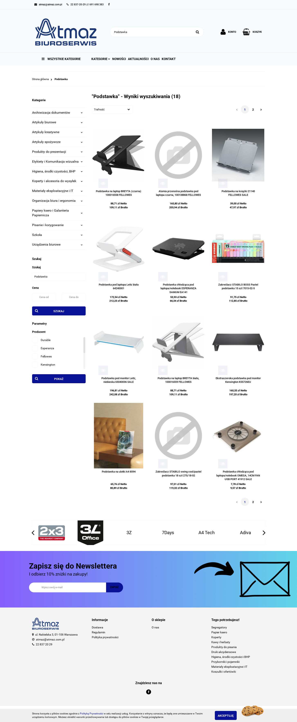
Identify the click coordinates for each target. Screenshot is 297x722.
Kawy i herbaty (220, 642)
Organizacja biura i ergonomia (57, 201)
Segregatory (219, 627)
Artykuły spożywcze (57, 142)
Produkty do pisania (224, 647)
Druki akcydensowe (223, 652)
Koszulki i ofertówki (223, 671)
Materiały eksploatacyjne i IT (57, 191)
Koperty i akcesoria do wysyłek (57, 181)
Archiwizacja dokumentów (57, 112)
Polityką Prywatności (91, 713)
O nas (155, 59)
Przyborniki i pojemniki (225, 661)
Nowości (119, 59)
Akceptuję (229, 715)
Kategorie (100, 59)
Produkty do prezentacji (57, 152)
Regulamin (98, 632)
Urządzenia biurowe (57, 244)
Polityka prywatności (105, 637)
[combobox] (112, 109)
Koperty (216, 637)
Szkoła (57, 235)
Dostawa (97, 627)
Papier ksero (219, 632)
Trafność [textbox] (99, 109)
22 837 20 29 (44, 644)
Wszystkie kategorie (61, 59)
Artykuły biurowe (57, 122)
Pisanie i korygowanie (57, 225)
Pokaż (59, 379)
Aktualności (138, 59)
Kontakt (169, 59)
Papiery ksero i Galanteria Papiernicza (57, 213)
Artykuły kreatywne (57, 132)
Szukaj (58, 311)
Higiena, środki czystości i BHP (230, 657)
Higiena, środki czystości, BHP (57, 171)
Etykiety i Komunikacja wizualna (57, 161)
